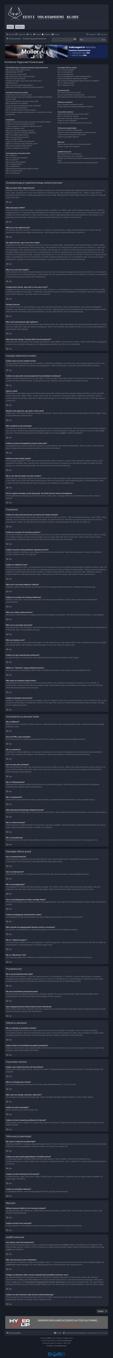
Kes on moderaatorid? (65, 72)
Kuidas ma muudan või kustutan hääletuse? (21, 133)
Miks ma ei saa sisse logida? (16, 78)
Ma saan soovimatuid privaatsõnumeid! (71, 95)
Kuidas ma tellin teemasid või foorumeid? (72, 134)
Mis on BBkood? (11, 155)
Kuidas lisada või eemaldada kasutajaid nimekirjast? (75, 106)
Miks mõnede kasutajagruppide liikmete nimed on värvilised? (78, 81)
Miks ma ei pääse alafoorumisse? (17, 135)
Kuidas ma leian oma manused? (69, 146)
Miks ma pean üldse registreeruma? (18, 70)
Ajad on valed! (11, 99)
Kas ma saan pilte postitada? (16, 162)
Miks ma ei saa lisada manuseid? (17, 137)
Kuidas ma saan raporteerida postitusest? (20, 141)
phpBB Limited (68, 1245)
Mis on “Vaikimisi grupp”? (66, 83)
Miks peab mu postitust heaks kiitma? (19, 146)
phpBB (62, 433)
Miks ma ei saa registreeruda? (16, 74)
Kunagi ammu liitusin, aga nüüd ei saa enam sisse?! (24, 81)
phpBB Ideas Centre (13, 1265)
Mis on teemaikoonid (13, 173)
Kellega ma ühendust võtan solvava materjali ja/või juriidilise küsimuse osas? (82, 159)
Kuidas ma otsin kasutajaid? (67, 120)
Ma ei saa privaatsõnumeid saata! (69, 92)
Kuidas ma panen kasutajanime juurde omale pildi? (23, 106)
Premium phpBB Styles (64, 1340)
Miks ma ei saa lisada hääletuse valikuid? (20, 130)
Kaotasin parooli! (11, 83)
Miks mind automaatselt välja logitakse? (19, 85)
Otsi (103, 39)
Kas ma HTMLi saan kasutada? (17, 158)
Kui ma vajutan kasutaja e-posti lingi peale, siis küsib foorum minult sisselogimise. (29, 113)
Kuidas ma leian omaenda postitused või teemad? (75, 123)
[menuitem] (20, 34)
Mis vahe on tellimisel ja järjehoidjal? (70, 130)
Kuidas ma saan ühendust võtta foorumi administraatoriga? (78, 162)
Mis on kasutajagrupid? (65, 74)
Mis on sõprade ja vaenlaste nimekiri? (71, 104)
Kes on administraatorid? (66, 70)
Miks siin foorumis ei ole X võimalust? (70, 156)
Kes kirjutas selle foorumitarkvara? (69, 154)
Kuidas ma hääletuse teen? (15, 128)
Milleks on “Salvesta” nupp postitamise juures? (22, 143)
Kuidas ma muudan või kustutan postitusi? (20, 124)
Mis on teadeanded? (13, 166)
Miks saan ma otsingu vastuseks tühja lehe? (73, 118)
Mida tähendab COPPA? (14, 72)
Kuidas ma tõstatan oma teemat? (17, 148)
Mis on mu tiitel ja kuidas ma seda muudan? (21, 110)
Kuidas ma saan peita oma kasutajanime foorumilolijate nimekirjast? (29, 97)
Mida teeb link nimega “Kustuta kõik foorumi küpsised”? (25, 87)
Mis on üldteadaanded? (14, 164)
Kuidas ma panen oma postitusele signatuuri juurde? (24, 126)
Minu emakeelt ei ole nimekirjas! (17, 103)
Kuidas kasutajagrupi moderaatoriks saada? (73, 78)
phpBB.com (10, 1249)
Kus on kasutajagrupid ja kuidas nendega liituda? (74, 76)
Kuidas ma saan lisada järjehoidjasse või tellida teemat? (77, 132)
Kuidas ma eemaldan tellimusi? (68, 137)
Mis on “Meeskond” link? (66, 85)
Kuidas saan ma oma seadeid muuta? (19, 95)
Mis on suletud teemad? (14, 171)
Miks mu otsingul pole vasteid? (68, 116)
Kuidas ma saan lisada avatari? (17, 108)
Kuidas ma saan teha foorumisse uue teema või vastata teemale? (28, 122)
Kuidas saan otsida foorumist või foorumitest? (73, 114)
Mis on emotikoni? (12, 160)
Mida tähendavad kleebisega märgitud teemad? (22, 168)
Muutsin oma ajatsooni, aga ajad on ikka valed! (22, 101)
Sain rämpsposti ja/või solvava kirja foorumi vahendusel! (77, 97)
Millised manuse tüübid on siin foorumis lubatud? (74, 144)
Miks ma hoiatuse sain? (14, 139)
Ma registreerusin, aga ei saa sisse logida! (20, 76)
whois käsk (33, 1280)
